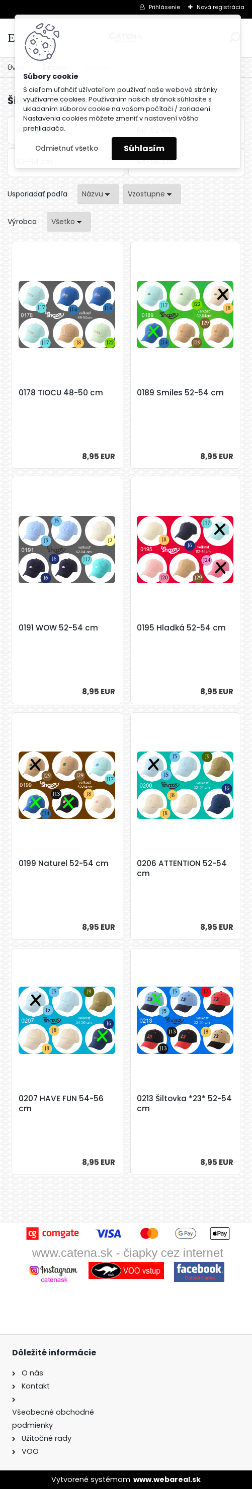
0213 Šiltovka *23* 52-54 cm (184, 1104)
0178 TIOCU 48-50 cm (61, 393)
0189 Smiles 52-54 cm (180, 393)
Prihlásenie (164, 7)
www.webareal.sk (167, 1479)
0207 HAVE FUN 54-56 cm (61, 1104)
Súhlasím (144, 148)
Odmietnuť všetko (66, 148)
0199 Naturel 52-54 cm (64, 864)
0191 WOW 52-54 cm (58, 628)
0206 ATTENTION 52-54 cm (182, 869)
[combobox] (98, 194)
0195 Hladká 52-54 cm (181, 628)
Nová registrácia (220, 7)
